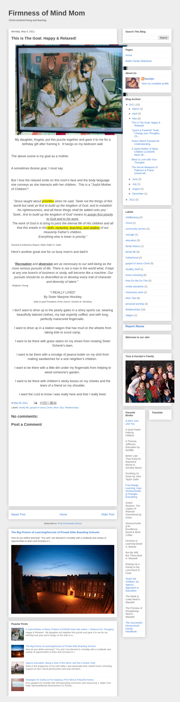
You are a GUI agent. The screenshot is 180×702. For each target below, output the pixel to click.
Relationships (72, 407)
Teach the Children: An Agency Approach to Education (132, 584)
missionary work (134, 292)
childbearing (132, 217)
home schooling (134, 275)
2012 (132, 199)
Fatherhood (132, 257)
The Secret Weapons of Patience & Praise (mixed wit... (145, 170)
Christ (129, 223)
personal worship (135, 303)
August (136, 188)
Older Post (107, 514)
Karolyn (149, 78)
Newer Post (18, 514)
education (131, 240)
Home (63, 514)
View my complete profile (155, 83)
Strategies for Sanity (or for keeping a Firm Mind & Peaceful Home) (60, 679)
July (134, 184)
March (136, 108)
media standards (135, 286)
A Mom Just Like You (132, 422)
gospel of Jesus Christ (41, 407)
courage (130, 234)
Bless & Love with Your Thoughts (144, 161)
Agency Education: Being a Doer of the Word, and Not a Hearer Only (60, 663)
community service (136, 228)
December (138, 193)
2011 (132, 104)
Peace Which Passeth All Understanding (145, 142)
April (135, 113)
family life (24, 407)
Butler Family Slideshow (139, 61)
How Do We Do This (137, 280)
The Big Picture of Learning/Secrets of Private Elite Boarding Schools (55, 532)
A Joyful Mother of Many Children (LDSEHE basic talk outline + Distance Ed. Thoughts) (70, 629)
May (134, 118)
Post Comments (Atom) (70, 523)
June (135, 179)
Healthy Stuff (133, 269)
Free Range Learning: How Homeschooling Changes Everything (133, 491)
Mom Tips (59, 407)
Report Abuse (135, 326)
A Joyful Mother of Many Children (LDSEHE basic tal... (145, 151)
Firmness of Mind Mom (46, 13)
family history (133, 246)
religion (129, 315)
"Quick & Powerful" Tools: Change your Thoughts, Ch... (146, 133)
